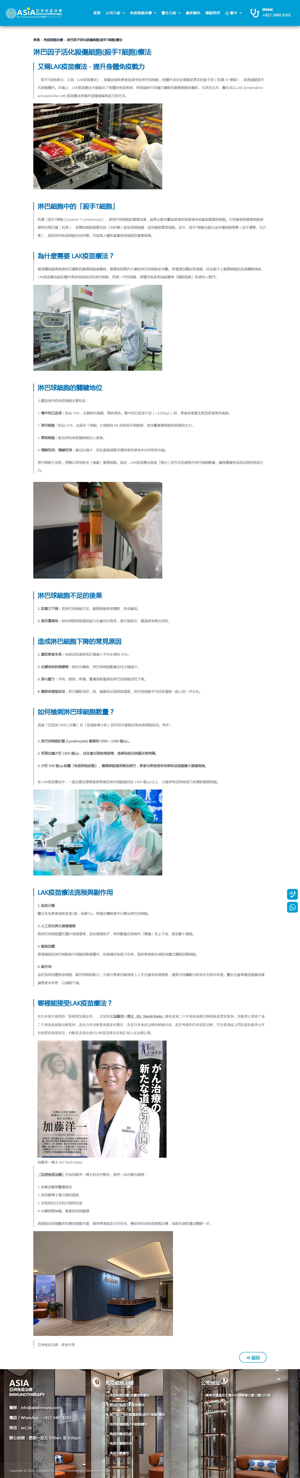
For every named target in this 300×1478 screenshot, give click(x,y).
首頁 (97, 13)
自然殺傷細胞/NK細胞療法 (128, 1424)
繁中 (232, 13)
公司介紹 (113, 13)
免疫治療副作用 (121, 1443)
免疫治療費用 (119, 1453)
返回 (253, 1357)
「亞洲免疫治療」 (51, 1174)
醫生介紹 (169, 13)
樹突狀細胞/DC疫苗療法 (127, 1405)
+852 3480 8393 (276, 15)
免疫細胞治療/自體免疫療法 (130, 1395)
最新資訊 (193, 13)
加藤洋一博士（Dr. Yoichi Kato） (139, 1016)
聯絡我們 (212, 13)
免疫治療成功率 (121, 1434)
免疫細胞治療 (141, 13)
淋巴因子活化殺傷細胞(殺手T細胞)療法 (94, 40)
